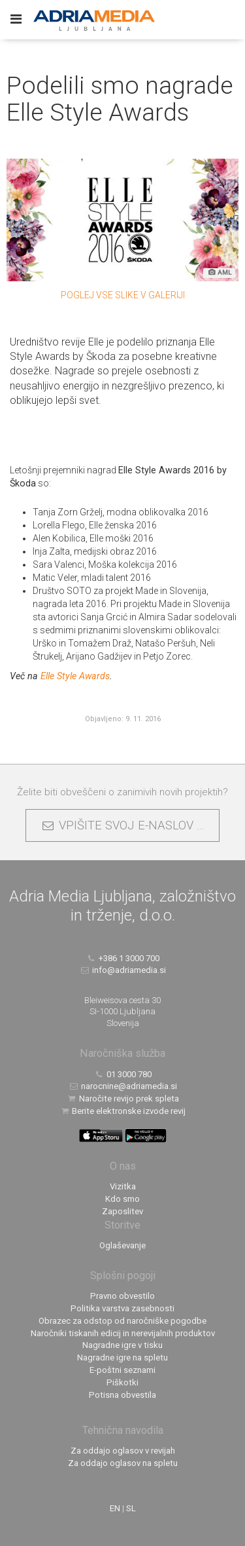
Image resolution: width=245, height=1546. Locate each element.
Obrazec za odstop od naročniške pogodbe (122, 1321)
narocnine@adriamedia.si (122, 1086)
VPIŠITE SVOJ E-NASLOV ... (122, 825)
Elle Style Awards (75, 676)
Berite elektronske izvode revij (122, 1111)
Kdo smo (122, 1199)
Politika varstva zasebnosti (122, 1308)
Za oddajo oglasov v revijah (123, 1451)
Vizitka (123, 1186)
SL (131, 1508)
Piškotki (122, 1382)
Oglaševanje (122, 1245)
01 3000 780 (122, 1074)
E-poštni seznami (122, 1370)
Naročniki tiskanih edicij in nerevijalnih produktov (123, 1333)
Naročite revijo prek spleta (122, 1098)
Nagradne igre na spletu (122, 1357)
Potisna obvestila (122, 1395)
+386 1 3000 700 (122, 958)
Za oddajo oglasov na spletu (123, 1463)
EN (115, 1508)
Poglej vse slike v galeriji (123, 295)
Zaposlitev (122, 1211)
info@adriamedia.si (122, 970)
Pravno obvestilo (122, 1296)
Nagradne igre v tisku (122, 1345)
